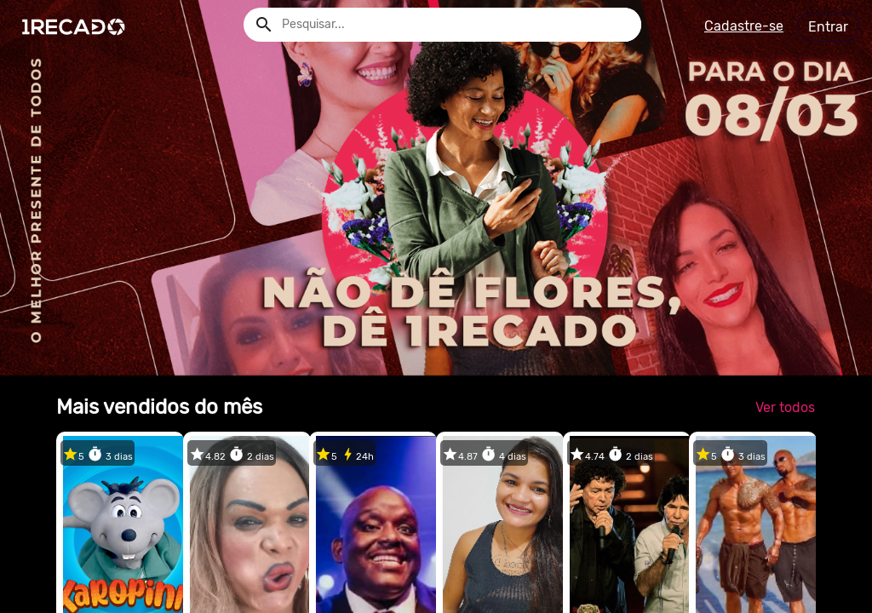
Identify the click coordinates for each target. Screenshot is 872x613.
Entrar (828, 27)
